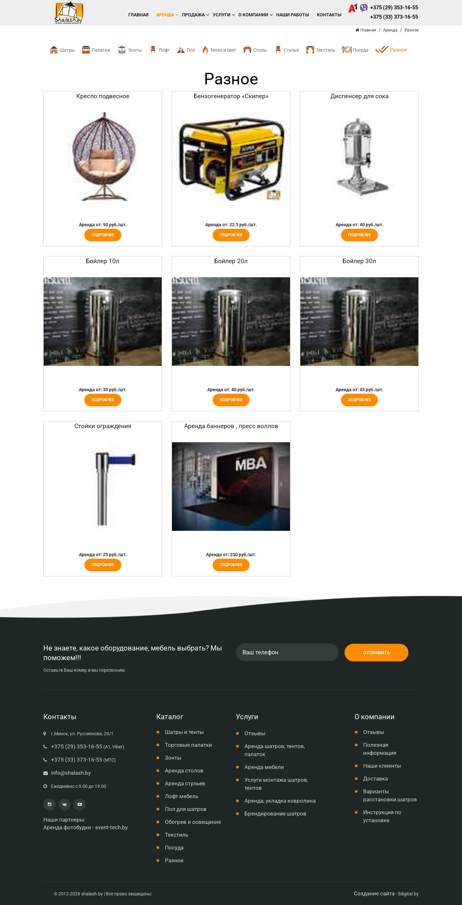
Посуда (355, 50)
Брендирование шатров (275, 813)
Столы (255, 50)
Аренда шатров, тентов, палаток (274, 750)
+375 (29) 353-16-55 (383, 7)
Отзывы (254, 733)
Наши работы (292, 14)
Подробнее (102, 235)
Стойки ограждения (102, 426)
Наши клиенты (382, 766)
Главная (138, 14)
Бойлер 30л (359, 261)
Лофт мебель (181, 796)
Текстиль (320, 50)
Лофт (159, 50)
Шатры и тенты (184, 732)
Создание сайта (374, 893)
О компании (253, 14)
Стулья (286, 50)
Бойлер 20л (231, 261)
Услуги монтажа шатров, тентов (276, 784)
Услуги (221, 14)
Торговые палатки (188, 745)
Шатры (62, 50)
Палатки (95, 50)
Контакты (329, 14)
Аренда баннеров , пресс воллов (231, 426)
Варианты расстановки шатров (390, 795)
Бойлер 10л (102, 261)
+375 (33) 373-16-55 (394, 17)
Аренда (165, 14)
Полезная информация (379, 749)
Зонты (129, 50)
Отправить (376, 652)
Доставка (375, 778)
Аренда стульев (185, 783)
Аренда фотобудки (67, 827)
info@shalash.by (71, 773)
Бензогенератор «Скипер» (231, 96)
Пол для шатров (186, 809)
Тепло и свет (218, 50)
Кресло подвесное (102, 96)
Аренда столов (184, 770)
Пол (185, 50)
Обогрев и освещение (193, 822)
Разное (174, 860)
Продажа (193, 14)
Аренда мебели (264, 767)
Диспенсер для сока (359, 96)
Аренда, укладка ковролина (280, 800)
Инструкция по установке (382, 816)
